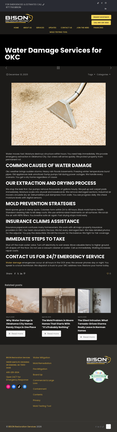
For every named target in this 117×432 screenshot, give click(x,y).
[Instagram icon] (101, 427)
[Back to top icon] (108, 426)
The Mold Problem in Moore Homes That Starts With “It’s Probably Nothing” (57, 324)
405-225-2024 (12, 372)
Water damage (13, 262)
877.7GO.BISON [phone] (13, 7)
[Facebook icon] (96, 427)
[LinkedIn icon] (98, 427)
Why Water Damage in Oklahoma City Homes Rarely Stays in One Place (21, 324)
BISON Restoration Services (22, 426)
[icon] (103, 427)
